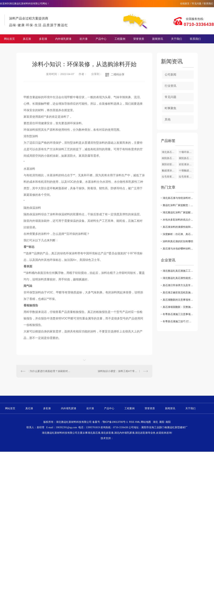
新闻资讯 (157, 38)
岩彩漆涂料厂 (186, 164)
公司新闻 (170, 74)
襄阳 (161, 421)
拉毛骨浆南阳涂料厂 (186, 176)
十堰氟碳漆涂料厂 (186, 170)
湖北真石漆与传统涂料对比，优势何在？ (178, 197)
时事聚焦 (170, 108)
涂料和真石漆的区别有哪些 (178, 241)
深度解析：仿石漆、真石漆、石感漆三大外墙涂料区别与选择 (178, 234)
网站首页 (9, 38)
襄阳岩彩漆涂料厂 (169, 164)
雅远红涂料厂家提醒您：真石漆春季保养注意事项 (178, 205)
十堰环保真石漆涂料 (186, 152)
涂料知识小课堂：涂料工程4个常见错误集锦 (122, 371)
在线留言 (185, 3)
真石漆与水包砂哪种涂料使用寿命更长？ (178, 248)
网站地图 (146, 421)
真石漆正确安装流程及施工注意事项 (178, 292)
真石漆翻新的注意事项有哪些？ (178, 299)
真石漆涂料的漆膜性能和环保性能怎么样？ (178, 226)
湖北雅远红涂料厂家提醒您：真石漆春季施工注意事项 (178, 212)
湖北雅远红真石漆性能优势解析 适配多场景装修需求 (178, 278)
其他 (167, 119)
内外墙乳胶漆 (63, 38)
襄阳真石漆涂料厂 (186, 158)
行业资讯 (170, 85)
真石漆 (27, 38)
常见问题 (196, 3)
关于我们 (176, 38)
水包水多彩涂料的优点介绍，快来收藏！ (178, 219)
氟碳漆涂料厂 (169, 170)
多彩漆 (43, 38)
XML (138, 421)
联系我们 (208, 3)
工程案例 (119, 38)
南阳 (168, 421)
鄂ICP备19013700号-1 (115, 421)
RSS (132, 421)
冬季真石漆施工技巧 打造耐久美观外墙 (178, 321)
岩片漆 (83, 38)
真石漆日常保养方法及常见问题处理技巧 (178, 285)
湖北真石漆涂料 (169, 152)
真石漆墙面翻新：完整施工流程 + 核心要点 (178, 306)
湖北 (155, 421)
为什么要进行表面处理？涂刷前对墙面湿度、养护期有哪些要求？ (50, 371)
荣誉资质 (138, 38)
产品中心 (101, 38)
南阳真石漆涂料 (169, 158)
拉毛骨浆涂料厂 (169, 176)
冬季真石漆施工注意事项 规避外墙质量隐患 (178, 314)
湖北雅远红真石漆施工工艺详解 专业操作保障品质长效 (178, 270)
